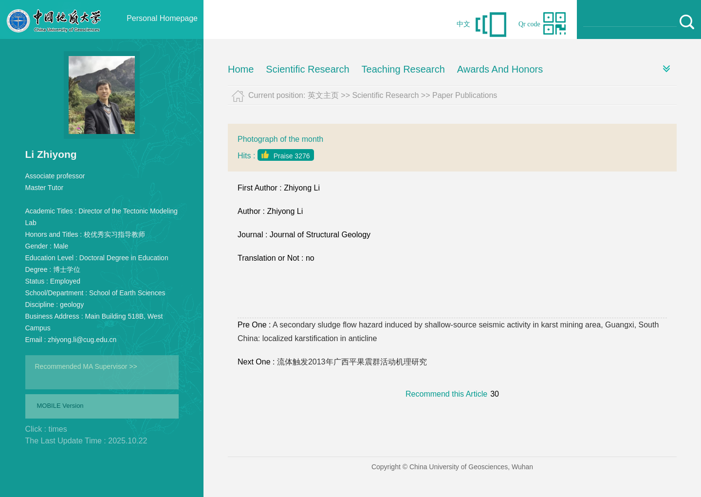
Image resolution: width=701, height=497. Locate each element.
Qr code (529, 24)
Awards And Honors (500, 69)
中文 (463, 24)
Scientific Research (307, 69)
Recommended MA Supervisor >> (86, 366)
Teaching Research (403, 69)
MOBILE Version (60, 405)
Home (241, 69)
